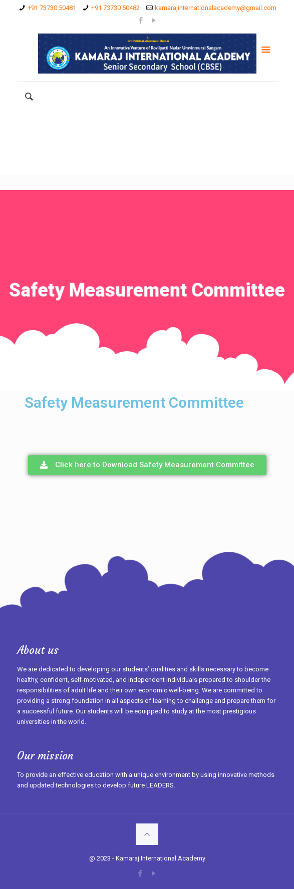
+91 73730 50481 (52, 8)
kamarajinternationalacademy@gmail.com (215, 8)
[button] (147, 465)
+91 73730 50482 (115, 8)
